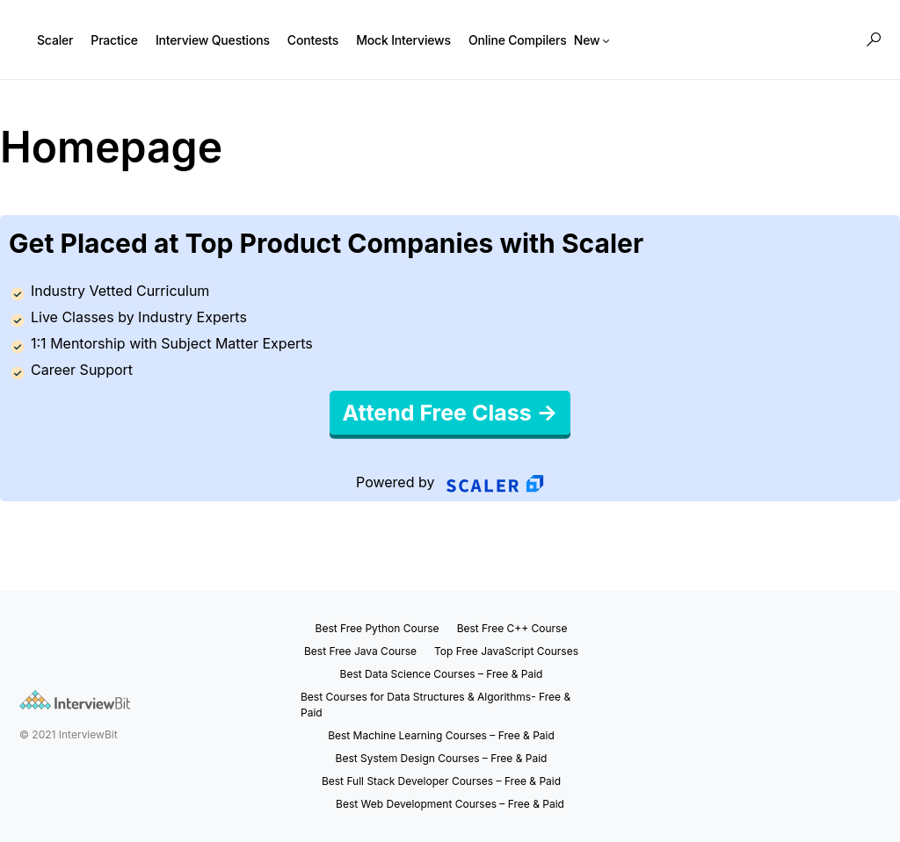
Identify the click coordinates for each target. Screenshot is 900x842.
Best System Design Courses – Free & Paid (442, 758)
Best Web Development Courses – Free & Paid (450, 803)
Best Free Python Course (377, 628)
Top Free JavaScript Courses (506, 651)
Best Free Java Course (360, 651)
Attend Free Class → (450, 412)
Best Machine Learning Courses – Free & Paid (441, 735)
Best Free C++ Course (512, 628)
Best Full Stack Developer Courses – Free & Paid (441, 781)
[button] (874, 39)
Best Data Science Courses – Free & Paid (441, 673)
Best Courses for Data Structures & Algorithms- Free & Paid (435, 704)
